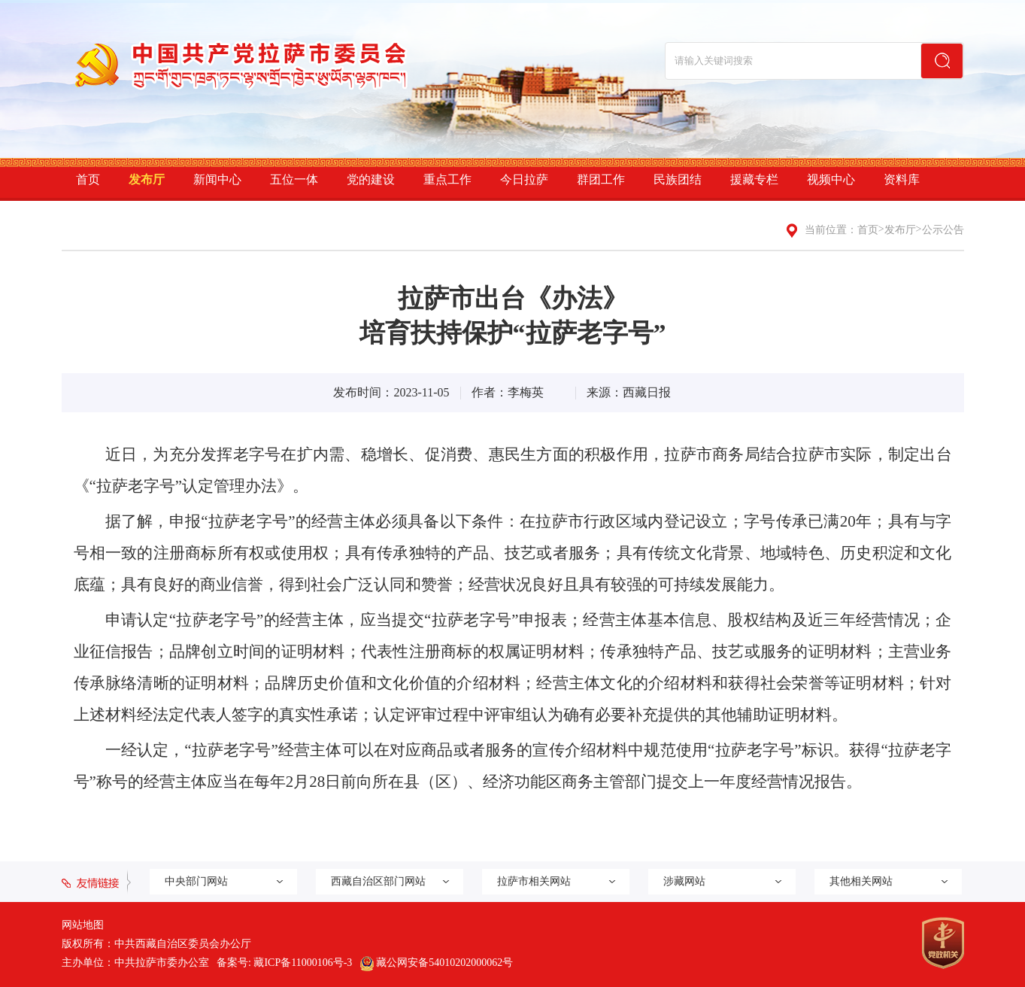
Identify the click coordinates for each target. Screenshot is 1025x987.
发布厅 (147, 179)
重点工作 (447, 179)
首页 (88, 179)
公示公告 (943, 229)
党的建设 (371, 179)
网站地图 (83, 925)
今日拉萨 (524, 179)
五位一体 (294, 179)
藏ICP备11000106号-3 (302, 962)
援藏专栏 (754, 179)
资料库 (902, 179)
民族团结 (678, 179)
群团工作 (601, 179)
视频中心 (831, 179)
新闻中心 (217, 179)
